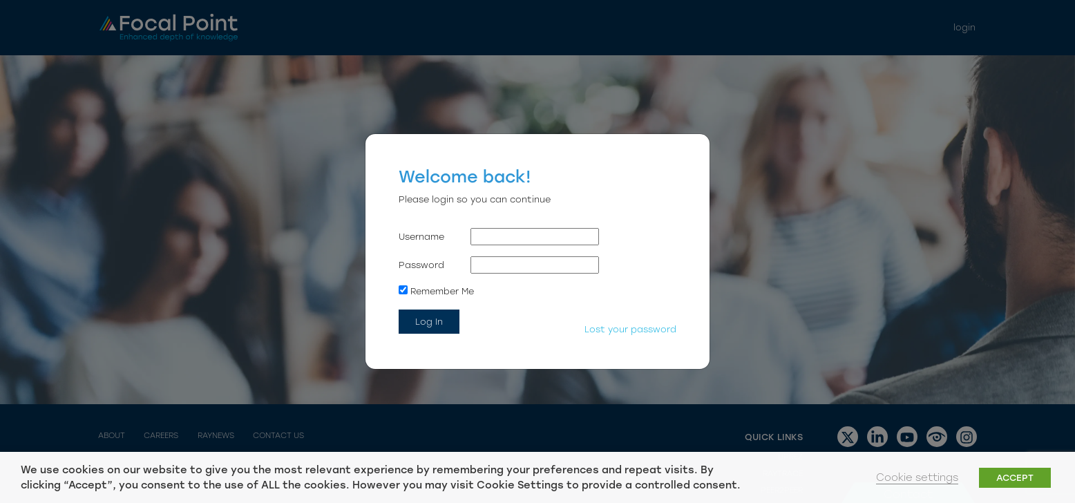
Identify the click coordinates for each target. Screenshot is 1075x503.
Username (421, 236)
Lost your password (630, 329)
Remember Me (436, 290)
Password (421, 265)
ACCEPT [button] (1015, 478)
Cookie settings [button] (917, 477)
